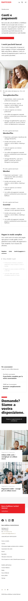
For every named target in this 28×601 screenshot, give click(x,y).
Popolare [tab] (4, 251)
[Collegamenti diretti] (19, 2)
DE (2, 589)
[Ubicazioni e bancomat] (6, 556)
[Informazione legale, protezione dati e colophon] (12, 546)
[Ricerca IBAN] (4, 575)
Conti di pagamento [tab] (19, 251)
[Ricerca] (22, 2)
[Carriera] (3, 543)
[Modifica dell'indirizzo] (6, 565)
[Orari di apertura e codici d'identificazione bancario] (13, 559)
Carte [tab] (10, 251)
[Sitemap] (3, 578)
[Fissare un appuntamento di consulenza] (14, 420)
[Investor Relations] (5, 567)
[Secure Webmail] (5, 572)
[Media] (2, 570)
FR (5, 589)
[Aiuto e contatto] (5, 541)
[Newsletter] (3, 554)
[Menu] (26, 2)
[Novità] (2, 551)
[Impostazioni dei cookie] (6, 548)
